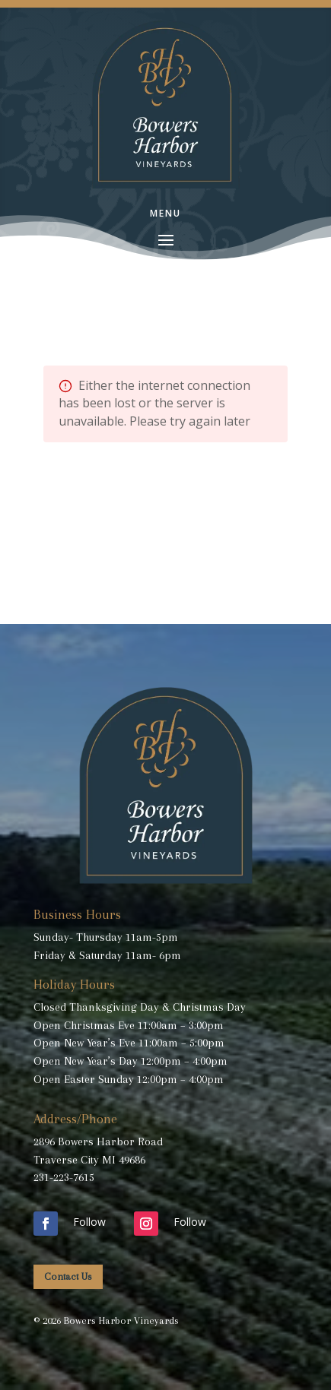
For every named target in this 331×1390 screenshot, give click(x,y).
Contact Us (68, 1276)
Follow (89, 1221)
